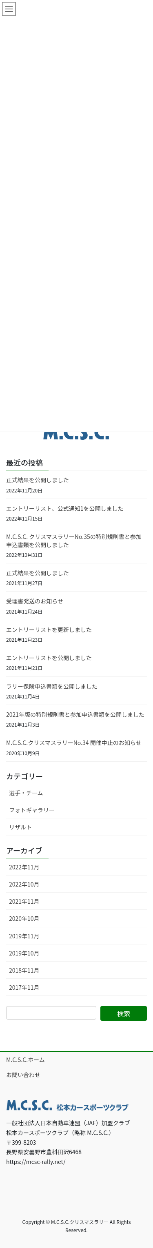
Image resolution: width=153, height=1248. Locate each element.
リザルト (20, 827)
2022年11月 (24, 867)
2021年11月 (24, 901)
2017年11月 (24, 987)
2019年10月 (24, 953)
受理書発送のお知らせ (34, 601)
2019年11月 (24, 936)
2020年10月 (24, 918)
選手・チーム (26, 793)
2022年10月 (24, 884)
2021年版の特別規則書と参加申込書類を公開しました (75, 714)
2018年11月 (24, 970)
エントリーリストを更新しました (49, 629)
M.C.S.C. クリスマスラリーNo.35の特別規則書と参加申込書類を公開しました (74, 540)
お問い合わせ (23, 1075)
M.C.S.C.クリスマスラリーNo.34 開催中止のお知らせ (73, 742)
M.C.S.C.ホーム (25, 1059)
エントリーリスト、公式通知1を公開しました (65, 508)
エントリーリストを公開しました (49, 658)
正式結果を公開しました (37, 480)
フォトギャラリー (32, 810)
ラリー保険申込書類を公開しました (52, 686)
